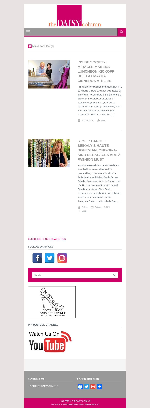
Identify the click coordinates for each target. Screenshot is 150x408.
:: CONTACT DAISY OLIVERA (43, 386)
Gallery (85, 207)
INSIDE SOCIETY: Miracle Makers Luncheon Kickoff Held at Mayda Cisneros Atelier (96, 71)
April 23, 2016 (87, 120)
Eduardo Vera (77, 404)
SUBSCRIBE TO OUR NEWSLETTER (47, 239)
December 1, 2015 (103, 207)
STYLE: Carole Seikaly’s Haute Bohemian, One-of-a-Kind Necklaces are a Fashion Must (99, 150)
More (103, 120)
